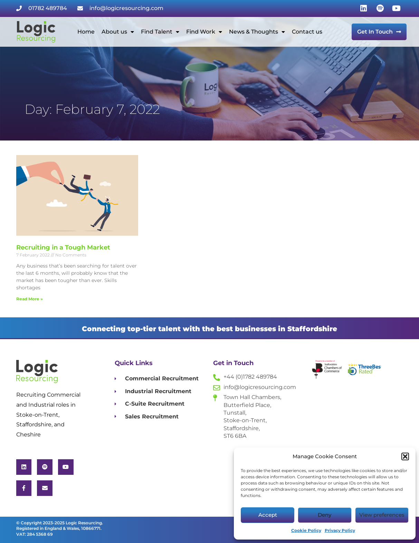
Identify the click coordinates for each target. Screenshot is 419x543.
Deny (324, 515)
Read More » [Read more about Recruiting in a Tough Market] (29, 298)
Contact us (307, 31)
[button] (405, 456)
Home (86, 31)
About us (118, 31)
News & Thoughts (257, 31)
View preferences (381, 515)
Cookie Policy (306, 530)
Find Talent (160, 31)
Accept (267, 515)
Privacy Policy (340, 530)
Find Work (204, 31)
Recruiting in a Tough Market (63, 247)
